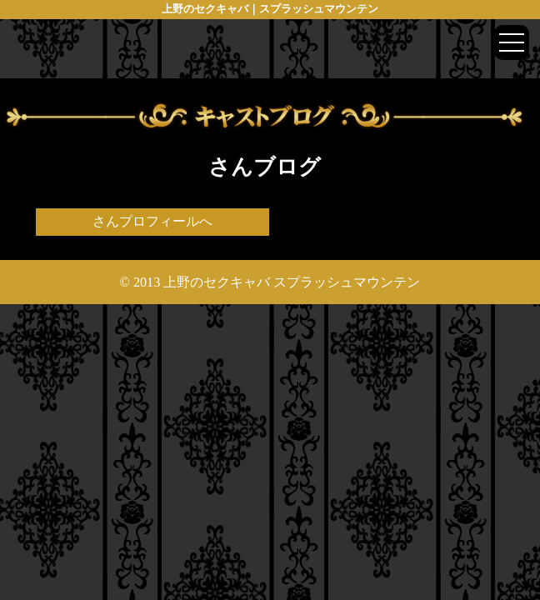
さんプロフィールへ (152, 221)
